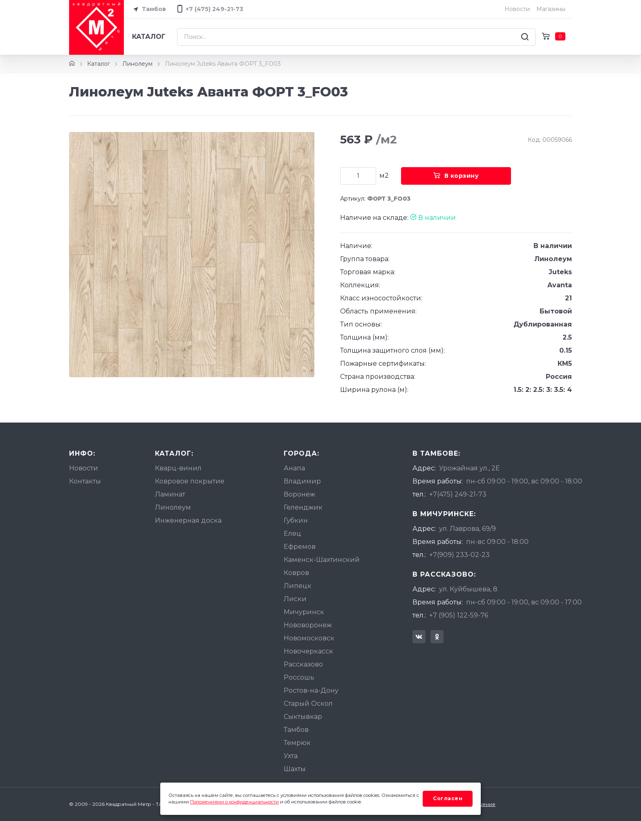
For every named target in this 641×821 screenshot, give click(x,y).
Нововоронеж (308, 625)
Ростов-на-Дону (311, 690)
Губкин (296, 520)
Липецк (298, 586)
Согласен (447, 798)
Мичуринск (304, 612)
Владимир (302, 481)
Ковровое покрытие (189, 481)
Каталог (149, 36)
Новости (517, 9)
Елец (292, 533)
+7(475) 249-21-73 (457, 494)
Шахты (295, 769)
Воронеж (299, 494)
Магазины (550, 9)
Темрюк (297, 743)
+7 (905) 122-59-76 (458, 615)
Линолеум (137, 63)
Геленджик (303, 507)
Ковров (296, 573)
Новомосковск (309, 638)
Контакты (85, 481)
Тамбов (148, 9)
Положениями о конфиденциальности (234, 802)
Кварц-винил (178, 468)
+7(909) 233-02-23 (459, 555)
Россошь (299, 677)
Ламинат (170, 494)
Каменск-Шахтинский (322, 560)
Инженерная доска (188, 520)
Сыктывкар (303, 716)
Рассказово (303, 664)
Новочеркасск (308, 651)
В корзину (456, 175)
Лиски (295, 599)
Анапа (294, 468)
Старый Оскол (308, 703)
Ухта (291, 756)
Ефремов (300, 546)
